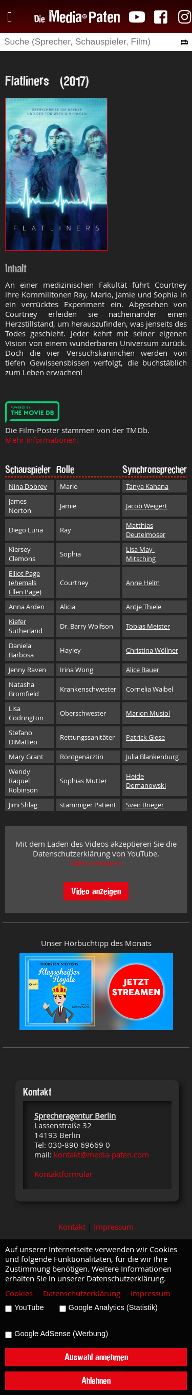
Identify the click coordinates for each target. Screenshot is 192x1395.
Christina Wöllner (152, 650)
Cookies (19, 1293)
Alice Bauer (142, 669)
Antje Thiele (143, 606)
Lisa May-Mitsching (141, 554)
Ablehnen (96, 1380)
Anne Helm (143, 582)
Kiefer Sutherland (25, 626)
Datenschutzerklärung (81, 1293)
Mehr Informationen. (42, 440)
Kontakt (72, 1227)
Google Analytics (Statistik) (113, 1307)
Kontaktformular (63, 1174)
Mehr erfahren (96, 863)
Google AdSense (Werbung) (61, 1333)
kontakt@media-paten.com (101, 1155)
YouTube (29, 1307)
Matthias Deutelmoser (145, 530)
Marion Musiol (148, 713)
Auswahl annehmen (96, 1356)
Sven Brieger (145, 804)
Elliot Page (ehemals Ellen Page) (25, 582)
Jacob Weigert (146, 505)
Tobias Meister (148, 626)
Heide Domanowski (146, 780)
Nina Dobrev (28, 486)
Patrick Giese (145, 737)
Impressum (114, 1227)
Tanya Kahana (147, 486)
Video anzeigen (96, 891)
